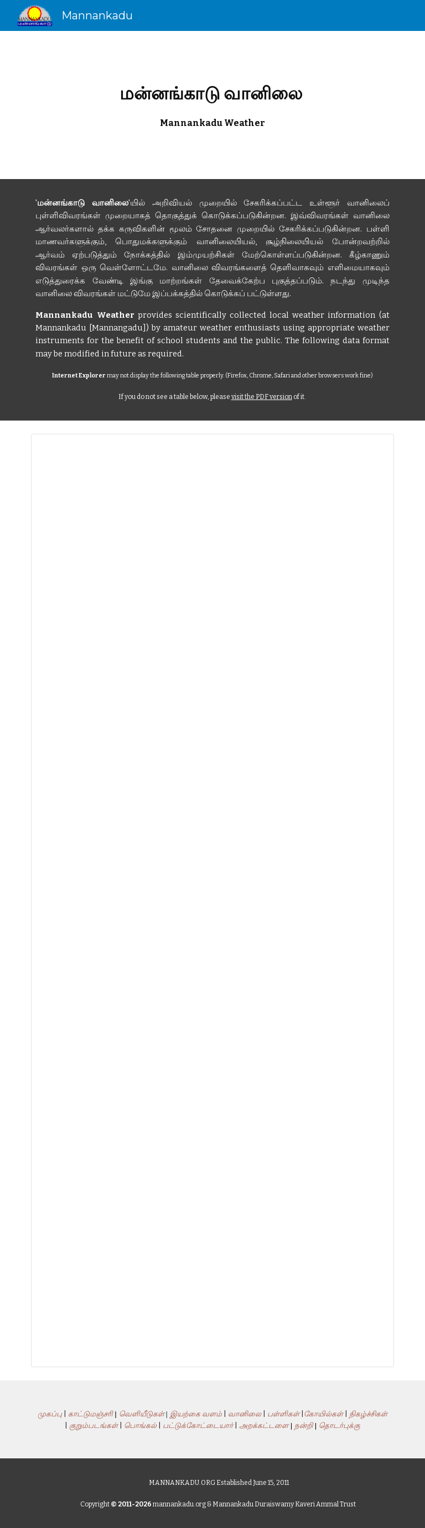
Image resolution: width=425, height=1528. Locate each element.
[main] (212, 105)
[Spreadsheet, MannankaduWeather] (212, 900)
